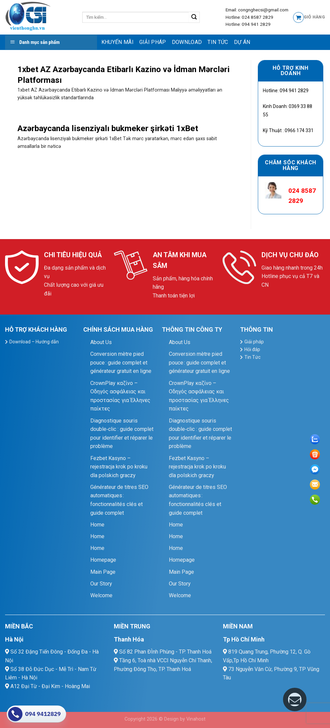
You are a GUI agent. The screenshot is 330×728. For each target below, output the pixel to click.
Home (97, 524)
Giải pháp (152, 42)
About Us (101, 342)
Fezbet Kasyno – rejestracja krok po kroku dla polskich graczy (118, 467)
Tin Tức (217, 42)
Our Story (101, 583)
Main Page (102, 572)
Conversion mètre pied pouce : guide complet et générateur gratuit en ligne (120, 362)
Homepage (103, 560)
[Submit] (194, 17)
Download (187, 42)
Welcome (101, 595)
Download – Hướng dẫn (34, 341)
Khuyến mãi (117, 42)
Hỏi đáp (252, 349)
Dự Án (242, 42)
